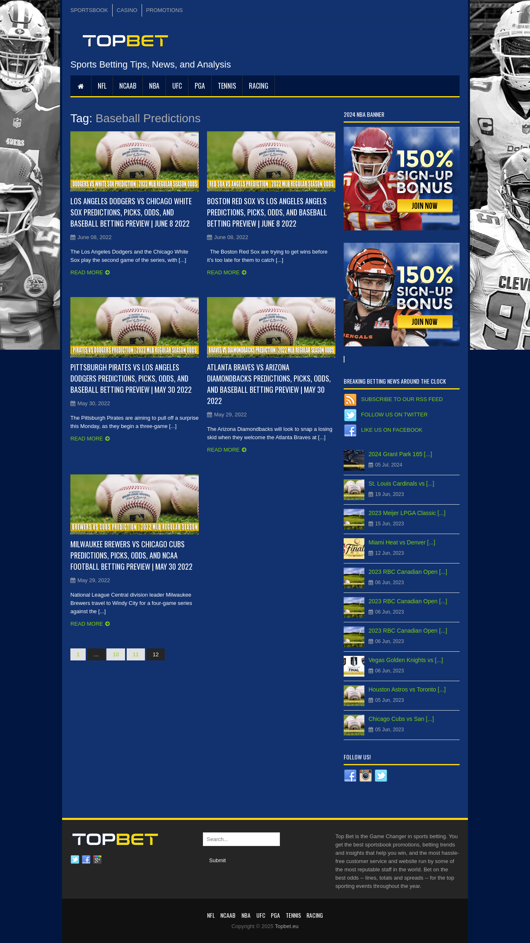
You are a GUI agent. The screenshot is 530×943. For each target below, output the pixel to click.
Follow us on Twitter (394, 414)
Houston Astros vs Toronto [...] (407, 689)
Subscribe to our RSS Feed (402, 399)
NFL (102, 86)
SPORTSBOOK (89, 10)
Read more (86, 272)
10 (115, 654)
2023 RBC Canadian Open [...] (408, 571)
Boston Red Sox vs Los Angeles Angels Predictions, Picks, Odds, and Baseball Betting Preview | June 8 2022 (267, 212)
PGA (200, 86)
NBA (154, 86)
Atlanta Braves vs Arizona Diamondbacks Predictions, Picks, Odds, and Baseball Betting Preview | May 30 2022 (269, 384)
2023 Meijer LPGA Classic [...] (407, 513)
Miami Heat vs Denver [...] (402, 542)
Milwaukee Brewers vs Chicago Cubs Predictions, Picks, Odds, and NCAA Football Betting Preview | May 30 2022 (131, 555)
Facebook (86, 859)
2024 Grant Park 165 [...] (400, 454)
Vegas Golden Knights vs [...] (406, 660)
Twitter (75, 859)
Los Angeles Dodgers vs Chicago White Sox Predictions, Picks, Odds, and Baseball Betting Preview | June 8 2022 (131, 212)
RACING (258, 86)
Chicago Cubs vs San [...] (401, 719)
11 (136, 654)
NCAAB (127, 86)
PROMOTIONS (164, 10)
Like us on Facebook (391, 430)
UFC (177, 86)
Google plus (97, 859)
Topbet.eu (287, 926)
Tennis (227, 86)
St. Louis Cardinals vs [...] (401, 483)
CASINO (127, 10)
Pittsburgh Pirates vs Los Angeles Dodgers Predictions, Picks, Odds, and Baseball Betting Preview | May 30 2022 (131, 378)
